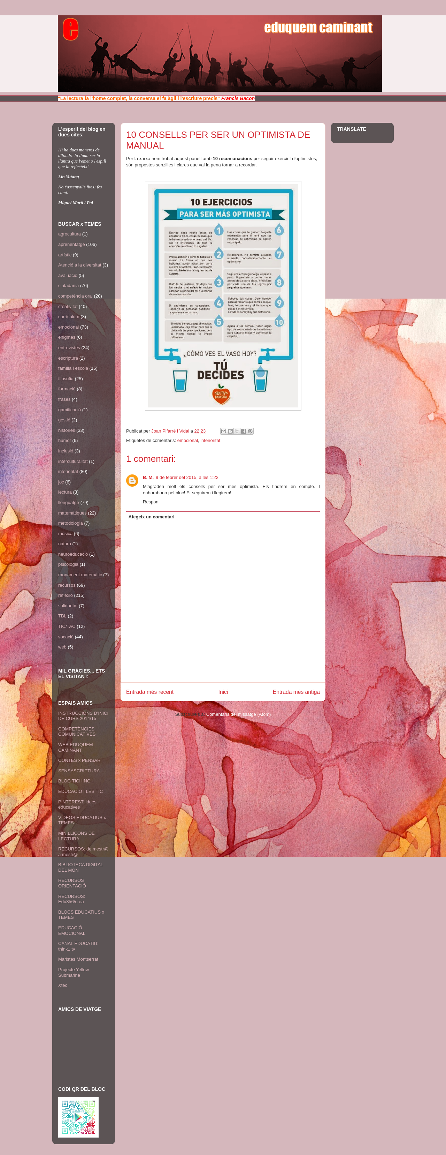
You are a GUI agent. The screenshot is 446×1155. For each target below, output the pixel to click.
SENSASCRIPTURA (79, 770)
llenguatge (68, 502)
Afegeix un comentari (152, 516)
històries (66, 430)
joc (61, 482)
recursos (67, 585)
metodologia (70, 523)
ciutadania (68, 285)
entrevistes (69, 347)
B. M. (148, 477)
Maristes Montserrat (78, 959)
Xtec (62, 985)
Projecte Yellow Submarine (73, 972)
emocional (187, 440)
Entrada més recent (150, 692)
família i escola (73, 368)
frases (64, 399)
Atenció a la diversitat (79, 265)
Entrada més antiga (296, 692)
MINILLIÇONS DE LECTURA (76, 836)
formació (67, 388)
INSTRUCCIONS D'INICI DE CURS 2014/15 (83, 716)
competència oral (75, 296)
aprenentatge (71, 244)
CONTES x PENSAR (79, 760)
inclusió (65, 450)
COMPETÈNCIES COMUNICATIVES (76, 731)
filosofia (66, 378)
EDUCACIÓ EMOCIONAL (71, 930)
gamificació (69, 409)
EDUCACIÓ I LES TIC (80, 791)
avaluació (67, 275)
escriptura (68, 358)
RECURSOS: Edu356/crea (71, 899)
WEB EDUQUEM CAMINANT (75, 747)
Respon (151, 501)
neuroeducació (73, 554)
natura (64, 543)
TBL (62, 615)
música (65, 533)
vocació (66, 636)
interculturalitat (73, 461)
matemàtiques (72, 513)
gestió (64, 419)
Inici (223, 692)
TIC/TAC (67, 626)
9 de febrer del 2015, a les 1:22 (187, 477)
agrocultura (69, 234)
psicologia (68, 564)
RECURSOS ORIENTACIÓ (72, 883)
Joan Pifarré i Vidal (171, 431)
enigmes (66, 337)
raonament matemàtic (80, 574)
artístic (64, 254)
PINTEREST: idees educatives (77, 804)
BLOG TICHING (74, 780)
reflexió (65, 595)
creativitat (68, 306)
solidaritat (68, 605)
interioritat (210, 440)
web (62, 647)
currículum (68, 316)
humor (64, 440)
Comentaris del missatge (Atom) (238, 714)
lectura (65, 492)
